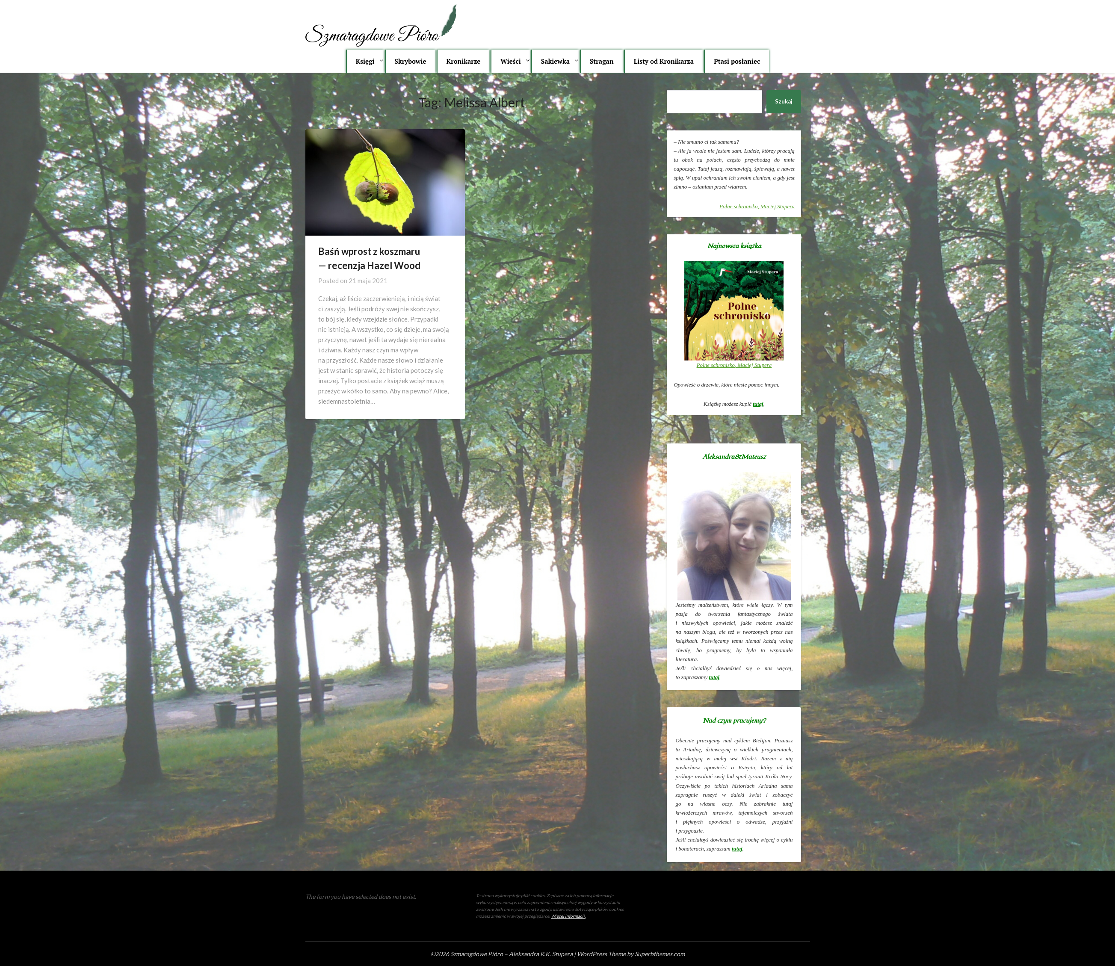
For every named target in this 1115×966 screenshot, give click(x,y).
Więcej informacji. (568, 916)
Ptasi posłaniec (737, 61)
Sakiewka (555, 61)
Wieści (510, 61)
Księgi (365, 61)
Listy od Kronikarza (664, 61)
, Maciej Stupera (757, 206)
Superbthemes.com (660, 953)
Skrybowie (410, 61)
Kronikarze (464, 61)
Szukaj (784, 101)
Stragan (602, 61)
